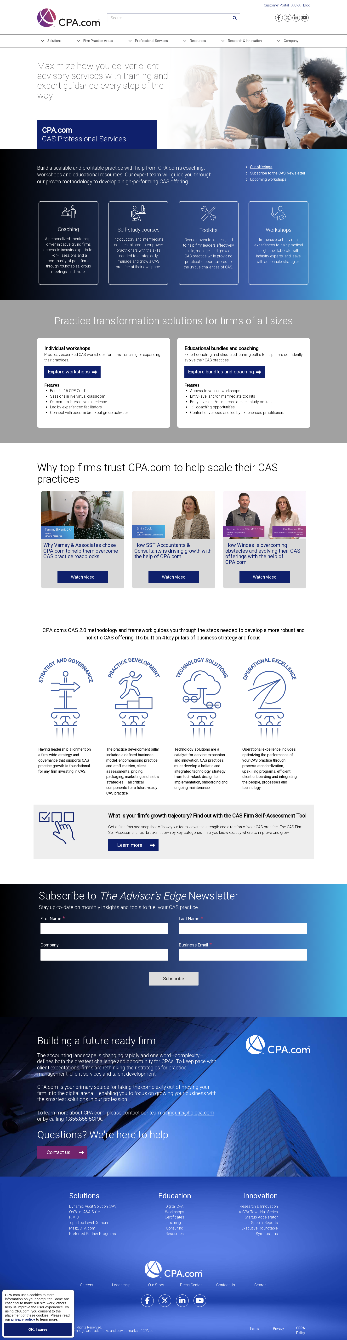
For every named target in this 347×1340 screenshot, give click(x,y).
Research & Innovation (245, 41)
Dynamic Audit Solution (88, 1203)
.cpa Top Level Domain (88, 1219)
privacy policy (23, 1319)
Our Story (156, 1282)
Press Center (191, 1282)
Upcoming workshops (268, 179)
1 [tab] (173, 591)
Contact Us (225, 1282)
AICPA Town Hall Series (258, 1209)
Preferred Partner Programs (92, 1230)
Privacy (278, 1325)
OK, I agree (37, 1329)
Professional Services (151, 41)
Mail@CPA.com (82, 1225)
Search (260, 1282)
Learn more (129, 842)
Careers (86, 1282)
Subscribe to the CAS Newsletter (278, 173)
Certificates (174, 1214)
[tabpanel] (82, 536)
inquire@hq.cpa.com (191, 1110)
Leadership (121, 1282)
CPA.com (173, 1266)
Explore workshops (69, 368)
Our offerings (261, 167)
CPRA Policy (300, 1327)
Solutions (54, 41)
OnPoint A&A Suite (84, 1209)
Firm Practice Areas (98, 41)
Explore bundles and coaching (221, 368)
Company (291, 41)
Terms (254, 1325)
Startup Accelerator (261, 1214)
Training (174, 1219)
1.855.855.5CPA (83, 1116)
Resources (198, 41)
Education (174, 1192)
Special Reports (264, 1219)
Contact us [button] (58, 1149)
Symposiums (267, 1230)
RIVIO (74, 1214)
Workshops (174, 1209)
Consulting (174, 1225)
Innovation (260, 1192)
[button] (82, 512)
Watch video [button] (82, 573)
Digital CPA (174, 1203)
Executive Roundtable (259, 1225)
